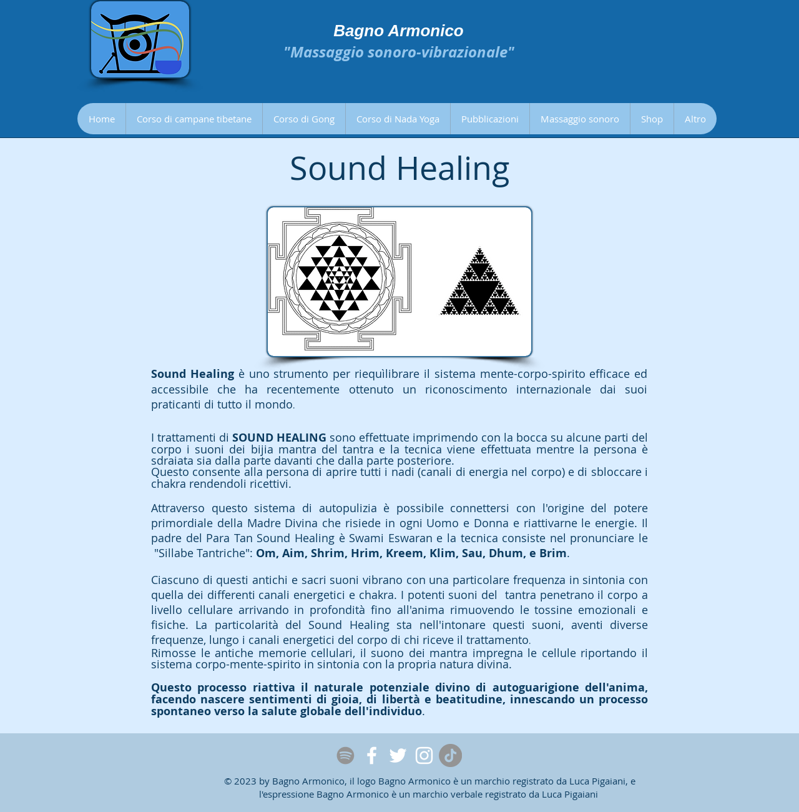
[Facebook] (371, 755)
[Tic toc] (450, 755)
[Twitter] (397, 755)
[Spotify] (345, 755)
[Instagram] (424, 755)
